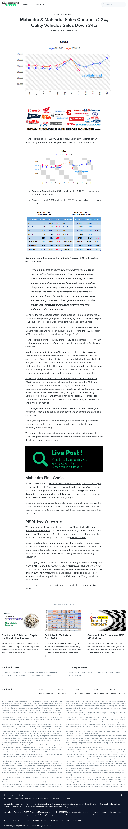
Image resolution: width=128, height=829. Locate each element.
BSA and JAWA (78, 537)
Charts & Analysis (64, 14)
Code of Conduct (46, 693)
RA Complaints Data (100, 693)
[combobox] (113, 4)
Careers (60, 689)
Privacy (95, 689)
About (41, 689)
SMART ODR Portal (117, 693)
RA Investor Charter (82, 693)
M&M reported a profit (36, 339)
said (41, 261)
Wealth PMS (40, 4)
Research (26, 4)
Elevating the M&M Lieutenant (40, 314)
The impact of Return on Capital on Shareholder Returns (20, 637)
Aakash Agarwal (57, 31)
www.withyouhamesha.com (60, 433)
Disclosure (61, 693)
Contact (113, 689)
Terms (77, 689)
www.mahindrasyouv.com (62, 420)
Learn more (30, 675)
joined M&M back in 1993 (57, 327)
